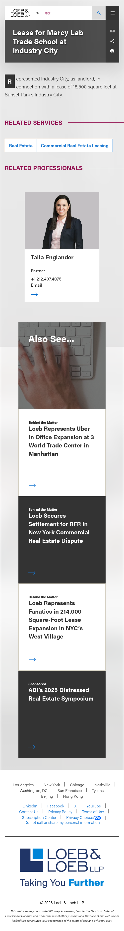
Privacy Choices (83, 817)
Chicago (77, 785)
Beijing (47, 796)
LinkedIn (29, 806)
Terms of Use (93, 811)
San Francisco (70, 790)
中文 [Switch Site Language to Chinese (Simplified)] (48, 13)
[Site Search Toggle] (99, 13)
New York (52, 785)
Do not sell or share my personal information (62, 822)
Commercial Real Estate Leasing (75, 145)
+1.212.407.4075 (46, 279)
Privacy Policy (60, 811)
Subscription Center (39, 817)
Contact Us (28, 811)
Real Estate (21, 145)
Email (36, 285)
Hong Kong (73, 796)
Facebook (55, 806)
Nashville (102, 785)
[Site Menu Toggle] (112, 13)
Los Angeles (23, 785)
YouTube (93, 806)
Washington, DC (34, 790)
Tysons (98, 790)
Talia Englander (52, 257)
